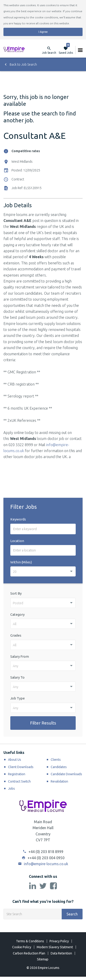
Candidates (59, 767)
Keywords (18, 519)
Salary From (19, 656)
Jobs (11, 788)
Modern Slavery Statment (55, 947)
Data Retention (61, 953)
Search (72, 914)
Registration (16, 774)
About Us (14, 759)
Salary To (17, 677)
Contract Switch (19, 781)
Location (17, 541)
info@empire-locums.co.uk (43, 864)
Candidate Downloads (66, 774)
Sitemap (42, 959)
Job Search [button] (49, 52)
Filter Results (43, 722)
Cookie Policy (21, 947)
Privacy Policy (59, 941)
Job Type (17, 698)
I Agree (43, 31)
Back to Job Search (20, 64)
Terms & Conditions (30, 941)
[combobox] (43, 571)
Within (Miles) (21, 562)
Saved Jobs (66, 50)
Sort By (16, 593)
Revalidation (59, 781)
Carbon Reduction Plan (29, 953)
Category (17, 614)
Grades (15, 635)
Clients (56, 759)
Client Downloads (20, 767)
